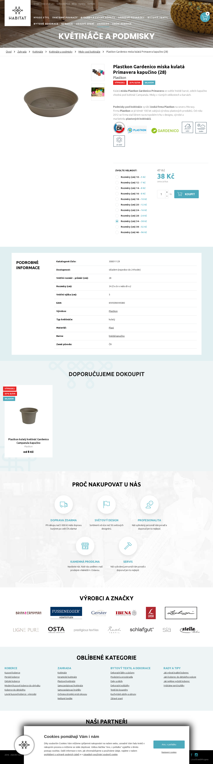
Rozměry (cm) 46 (130, 232)
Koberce (67, 24)
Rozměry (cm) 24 (130, 210)
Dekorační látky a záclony (122, 672)
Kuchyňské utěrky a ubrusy (123, 694)
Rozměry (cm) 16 (130, 193)
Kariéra (82, 4)
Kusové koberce (12, 672)
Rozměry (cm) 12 (130, 182)
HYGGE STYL (41, 17)
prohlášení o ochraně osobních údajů (61, 754)
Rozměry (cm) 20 (130, 204)
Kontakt (91, 4)
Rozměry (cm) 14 (130, 188)
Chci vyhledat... (170, 4)
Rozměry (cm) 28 (130, 215)
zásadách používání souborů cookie (100, 754)
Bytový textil (158, 17)
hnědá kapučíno (117, 336)
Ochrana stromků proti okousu (72, 694)
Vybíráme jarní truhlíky (174, 685)
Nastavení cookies (168, 752)
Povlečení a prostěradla (122, 677)
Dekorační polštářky (120, 685)
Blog (74, 4)
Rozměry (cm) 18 (130, 199)
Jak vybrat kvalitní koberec (176, 672)
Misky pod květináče (89, 51)
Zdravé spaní (85, 24)
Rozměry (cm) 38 (130, 226)
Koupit (190, 194)
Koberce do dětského (15, 690)
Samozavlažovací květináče (70, 685)
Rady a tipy (172, 668)
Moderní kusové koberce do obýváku (22, 685)
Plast (111, 327)
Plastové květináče (66, 681)
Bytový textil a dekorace (131, 668)
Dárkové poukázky (131, 17)
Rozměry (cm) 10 (130, 177)
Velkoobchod (63, 4)
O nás (36, 4)
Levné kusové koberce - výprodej (20, 694)
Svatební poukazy (65, 17)
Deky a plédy (117, 681)
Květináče (37, 51)
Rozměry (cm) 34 (130, 221)
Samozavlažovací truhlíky (69, 690)
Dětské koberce (12, 681)
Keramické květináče (67, 677)
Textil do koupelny (119, 690)
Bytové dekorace (46, 24)
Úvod (8, 51)
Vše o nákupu (47, 4)
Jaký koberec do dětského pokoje (180, 677)
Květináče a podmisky (60, 51)
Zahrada (103, 24)
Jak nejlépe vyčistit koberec (177, 681)
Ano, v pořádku (169, 744)
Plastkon (113, 311)
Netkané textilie (65, 698)
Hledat (187, 4)
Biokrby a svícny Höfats (98, 17)
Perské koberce (12, 677)
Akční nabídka (122, 24)
